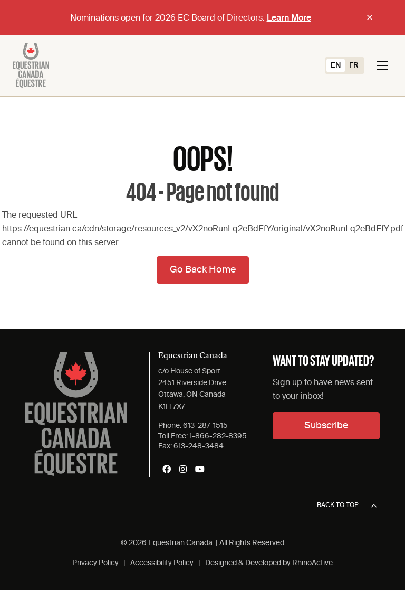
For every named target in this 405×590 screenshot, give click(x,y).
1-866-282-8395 (218, 436)
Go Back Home (203, 270)
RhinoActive (312, 563)
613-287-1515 (205, 425)
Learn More (289, 18)
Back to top (347, 506)
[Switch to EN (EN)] (335, 65)
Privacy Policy (95, 563)
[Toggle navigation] (382, 65)
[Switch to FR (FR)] (354, 65)
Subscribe (326, 425)
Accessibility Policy (162, 563)
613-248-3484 (198, 446)
